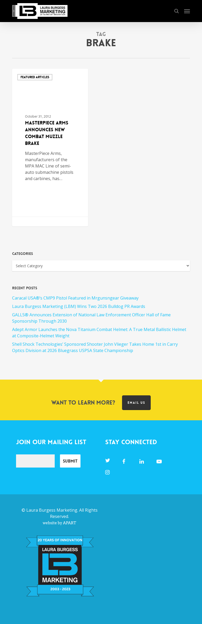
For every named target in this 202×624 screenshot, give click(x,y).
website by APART (59, 523)
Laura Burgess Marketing (51, 510)
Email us (136, 403)
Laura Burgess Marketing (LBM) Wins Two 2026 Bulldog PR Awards (78, 306)
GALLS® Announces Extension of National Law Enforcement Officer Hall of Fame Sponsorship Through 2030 (91, 318)
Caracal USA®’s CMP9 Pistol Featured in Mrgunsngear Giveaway (75, 298)
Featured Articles (35, 77)
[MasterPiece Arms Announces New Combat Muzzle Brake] (50, 147)
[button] (187, 11)
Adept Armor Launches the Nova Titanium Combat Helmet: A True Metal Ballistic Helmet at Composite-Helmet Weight (99, 333)
